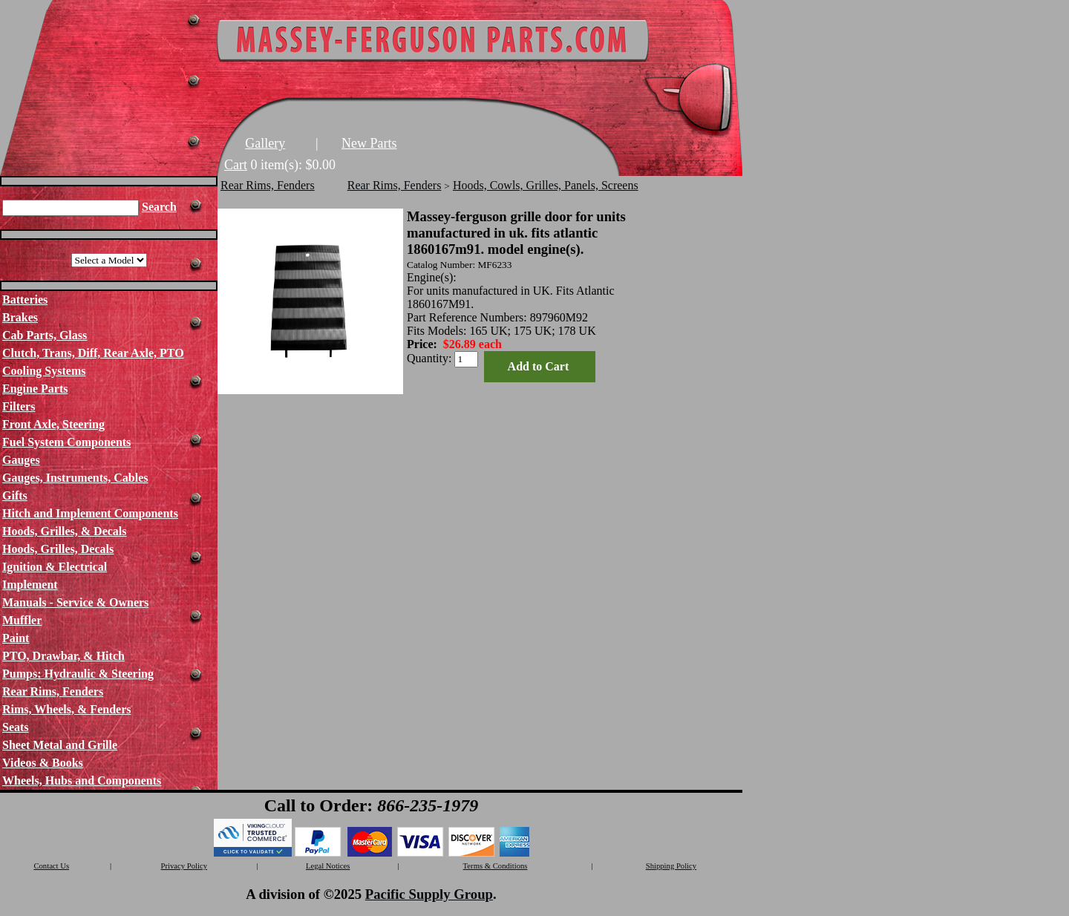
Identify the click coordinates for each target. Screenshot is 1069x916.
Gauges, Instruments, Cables (75, 477)
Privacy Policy (184, 866)
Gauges (21, 460)
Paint (15, 638)
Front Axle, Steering (53, 424)
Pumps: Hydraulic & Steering (78, 673)
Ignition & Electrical (54, 566)
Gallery (265, 143)
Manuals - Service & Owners (75, 602)
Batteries (25, 299)
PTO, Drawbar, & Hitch (63, 656)
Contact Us (51, 866)
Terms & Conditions (495, 866)
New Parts (369, 143)
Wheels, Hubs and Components (81, 780)
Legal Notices (328, 866)
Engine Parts (35, 388)
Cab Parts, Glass (44, 335)
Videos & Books (42, 762)
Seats (15, 727)
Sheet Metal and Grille (59, 745)
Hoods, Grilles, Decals (58, 549)
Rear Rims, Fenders (52, 691)
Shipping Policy (671, 866)
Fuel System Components (66, 442)
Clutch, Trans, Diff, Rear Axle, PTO (93, 353)
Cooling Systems (43, 370)
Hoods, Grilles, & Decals (64, 531)
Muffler (22, 620)
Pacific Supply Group (429, 894)
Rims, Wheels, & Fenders (66, 709)
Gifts (14, 495)
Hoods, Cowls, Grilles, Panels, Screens (545, 185)
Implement (30, 584)
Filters (18, 406)
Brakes (20, 317)
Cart (235, 164)
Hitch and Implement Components (90, 513)
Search (159, 206)
